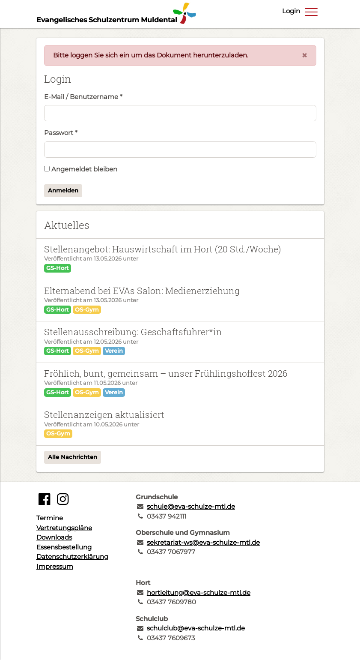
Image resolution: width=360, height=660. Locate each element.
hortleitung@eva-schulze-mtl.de (198, 592)
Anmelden (63, 190)
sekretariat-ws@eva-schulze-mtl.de (203, 542)
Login (291, 11)
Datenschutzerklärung (72, 556)
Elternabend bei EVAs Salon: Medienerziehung (142, 291)
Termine (49, 518)
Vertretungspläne (64, 528)
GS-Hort (57, 267)
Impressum (54, 566)
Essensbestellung (64, 547)
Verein (114, 350)
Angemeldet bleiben (80, 169)
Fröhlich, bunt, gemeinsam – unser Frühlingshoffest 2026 (166, 373)
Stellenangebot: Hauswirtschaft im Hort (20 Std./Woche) (162, 249)
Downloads (54, 537)
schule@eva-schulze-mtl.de (191, 506)
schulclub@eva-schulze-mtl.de (196, 628)
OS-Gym (87, 309)
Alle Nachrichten (72, 456)
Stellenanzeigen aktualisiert (104, 414)
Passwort (60, 133)
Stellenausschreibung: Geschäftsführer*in (133, 332)
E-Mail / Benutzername (83, 97)
